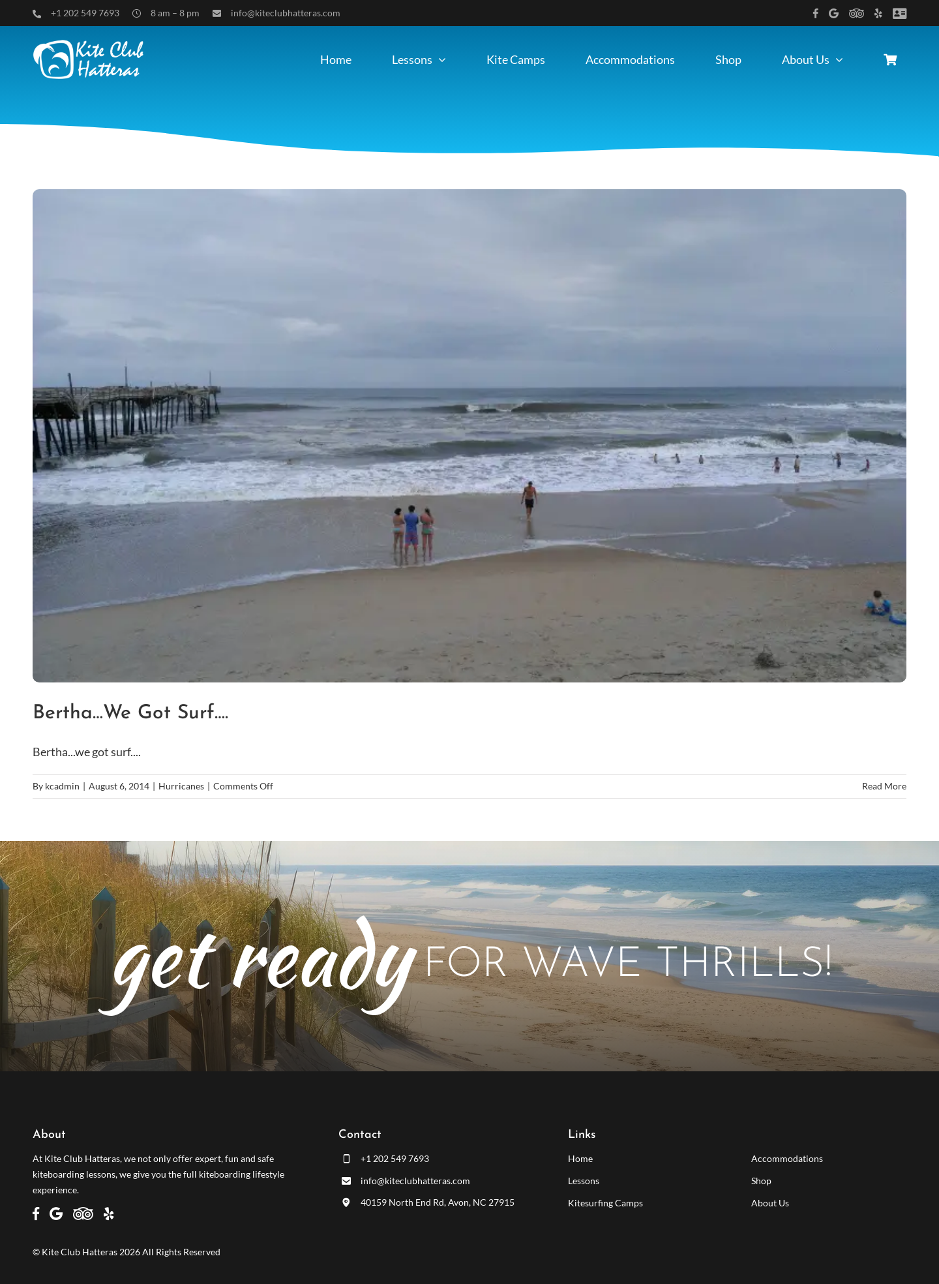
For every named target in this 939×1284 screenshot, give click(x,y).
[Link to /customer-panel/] (899, 13)
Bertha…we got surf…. (130, 713)
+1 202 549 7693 (85, 12)
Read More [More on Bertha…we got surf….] (884, 785)
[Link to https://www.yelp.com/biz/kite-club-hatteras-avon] (878, 13)
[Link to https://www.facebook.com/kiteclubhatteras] (815, 13)
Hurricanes (181, 785)
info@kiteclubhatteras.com (285, 12)
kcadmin (62, 785)
